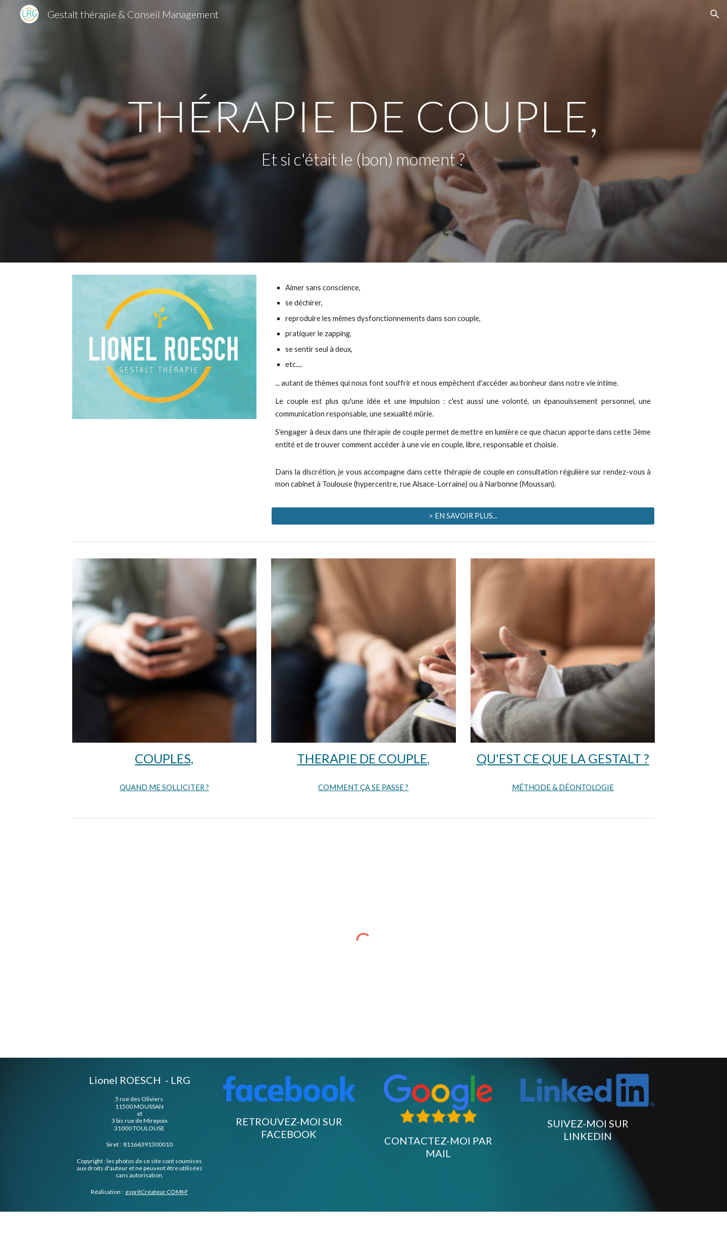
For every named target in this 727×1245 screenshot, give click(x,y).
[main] (363, 131)
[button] (715, 14)
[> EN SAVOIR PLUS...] (463, 516)
